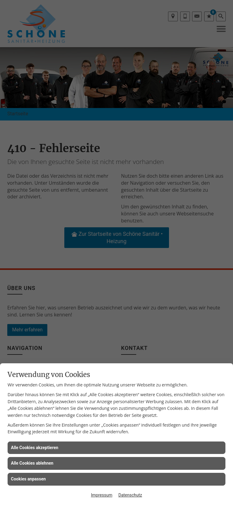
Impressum (101, 495)
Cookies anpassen (28, 478)
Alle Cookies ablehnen (32, 463)
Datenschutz (130, 495)
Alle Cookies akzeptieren (34, 447)
